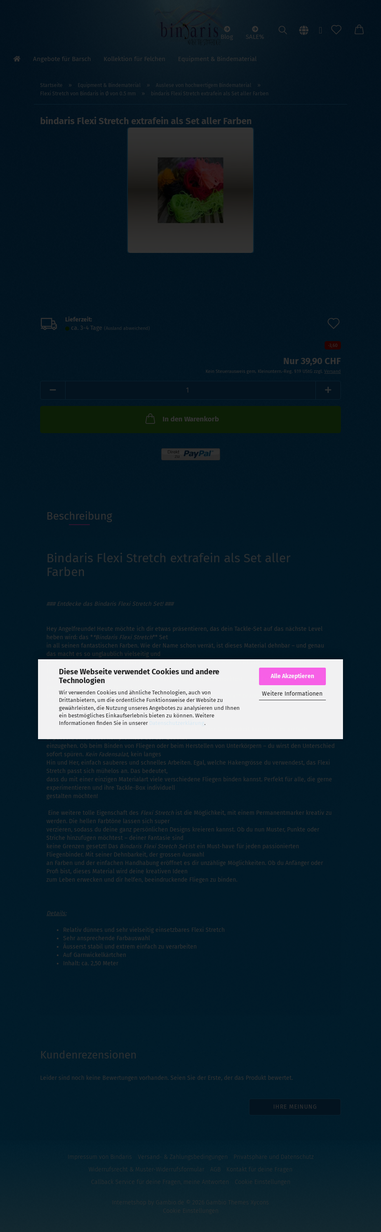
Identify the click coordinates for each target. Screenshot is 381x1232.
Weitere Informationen (292, 693)
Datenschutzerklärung (176, 723)
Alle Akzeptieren (292, 676)
